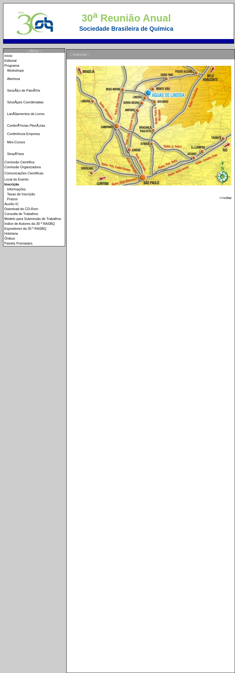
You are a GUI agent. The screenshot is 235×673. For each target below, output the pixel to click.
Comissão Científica (19, 162)
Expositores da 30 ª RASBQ (25, 228)
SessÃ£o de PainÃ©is (23, 90)
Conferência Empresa (23, 134)
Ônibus (9, 238)
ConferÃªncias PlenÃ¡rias (26, 125)
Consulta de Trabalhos (21, 214)
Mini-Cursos (16, 142)
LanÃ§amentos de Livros (26, 114)
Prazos (12, 199)
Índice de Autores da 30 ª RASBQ (29, 223)
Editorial (10, 60)
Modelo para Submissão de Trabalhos (32, 219)
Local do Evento (16, 179)
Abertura (13, 79)
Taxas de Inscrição (21, 194)
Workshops (15, 70)
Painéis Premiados (18, 243)
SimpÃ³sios (15, 154)
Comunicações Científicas (23, 173)
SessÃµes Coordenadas (25, 102)
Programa (11, 65)
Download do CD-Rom (21, 209)
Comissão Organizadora (22, 167)
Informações (16, 189)
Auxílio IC (11, 204)
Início (8, 56)
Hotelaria (11, 233)
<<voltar (225, 198)
